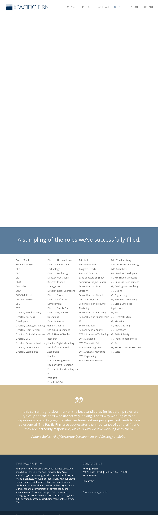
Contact (147, 7)
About (134, 7)
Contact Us (88, 480)
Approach (104, 7)
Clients (118, 7)
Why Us (70, 7)
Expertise (85, 7)
